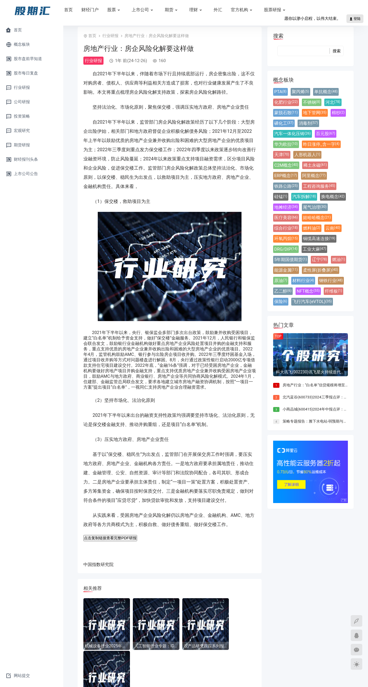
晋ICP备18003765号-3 (182, 677)
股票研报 (294, 9)
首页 (86, 9)
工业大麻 (314, 249)
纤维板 (333, 291)
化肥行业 (286, 102)
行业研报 (110, 35)
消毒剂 (308, 123)
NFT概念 (308, 291)
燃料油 (311, 228)
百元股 (325, 133)
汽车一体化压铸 (292, 133)
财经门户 (107, 9)
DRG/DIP (286, 249)
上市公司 (162, 9)
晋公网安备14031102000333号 (233, 677)
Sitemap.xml (273, 677)
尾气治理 (315, 207)
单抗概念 (326, 91)
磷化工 (284, 123)
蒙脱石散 (286, 112)
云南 (332, 228)
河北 (332, 102)
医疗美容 (286, 217)
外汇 (235, 9)
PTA (280, 91)
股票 (133, 9)
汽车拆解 (304, 196)
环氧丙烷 (286, 238)
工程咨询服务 (319, 186)
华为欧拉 (286, 144)
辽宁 (319, 259)
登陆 (355, 19)
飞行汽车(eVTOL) (312, 301)
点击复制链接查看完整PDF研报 (110, 538)
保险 (280, 301)
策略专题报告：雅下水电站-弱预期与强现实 (319, 421)
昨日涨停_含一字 (321, 144)
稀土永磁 (315, 165)
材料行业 (303, 280)
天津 (281, 154)
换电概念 (333, 196)
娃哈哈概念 (317, 217)
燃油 (338, 259)
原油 (280, 280)
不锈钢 (311, 102)
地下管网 (315, 112)
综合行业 (286, 228)
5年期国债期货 (290, 259)
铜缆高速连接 (319, 238)
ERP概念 (285, 175)
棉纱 (338, 112)
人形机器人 (307, 154)
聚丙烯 (300, 91)
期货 (190, 9)
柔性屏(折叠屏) (320, 270)
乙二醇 (283, 291)
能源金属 (286, 270)
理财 (215, 9)
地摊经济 (286, 207)
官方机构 (261, 9)
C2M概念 (286, 165)
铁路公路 (286, 186)
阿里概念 (314, 175)
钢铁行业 (331, 280)
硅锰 (280, 196)
